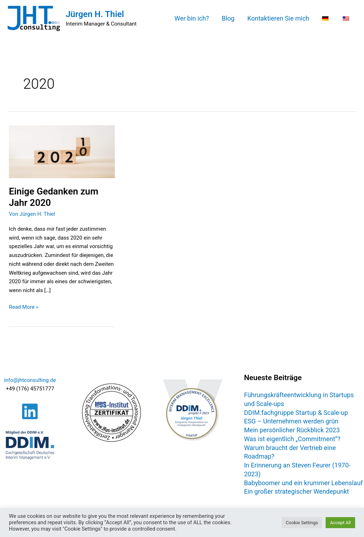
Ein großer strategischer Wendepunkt (296, 491)
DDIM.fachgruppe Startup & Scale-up (296, 412)
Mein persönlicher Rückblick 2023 (291, 430)
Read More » (23, 306)
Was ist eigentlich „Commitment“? (292, 439)
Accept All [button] (340, 522)
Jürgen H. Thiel (95, 14)
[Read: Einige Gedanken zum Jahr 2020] (62, 151)
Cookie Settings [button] (302, 522)
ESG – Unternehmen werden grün (291, 421)
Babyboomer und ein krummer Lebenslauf (303, 483)
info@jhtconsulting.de (30, 380)
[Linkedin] (30, 411)
